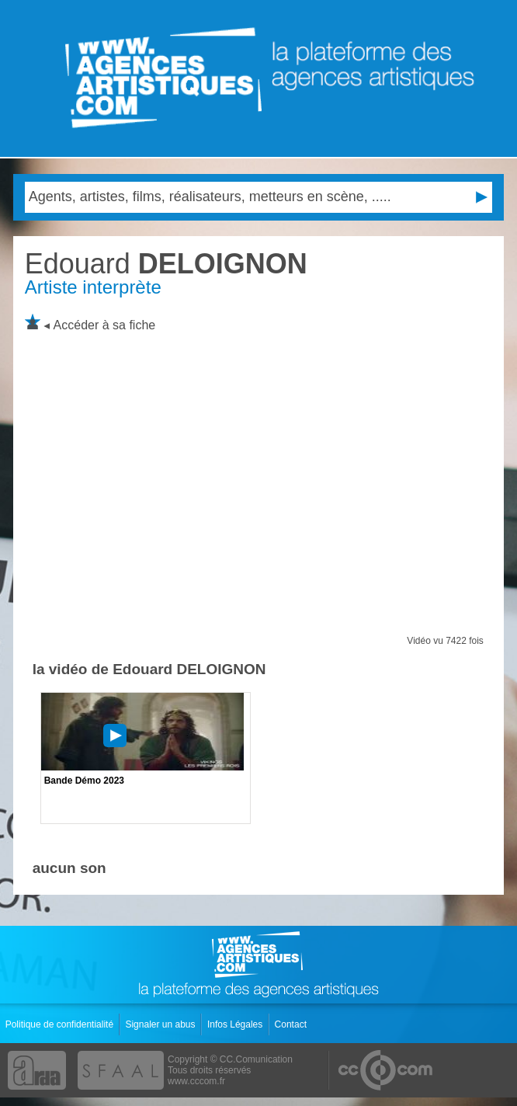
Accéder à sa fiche (105, 325)
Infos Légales (236, 1024)
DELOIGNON (166, 264)
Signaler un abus (161, 1024)
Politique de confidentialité (60, 1024)
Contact (292, 1024)
